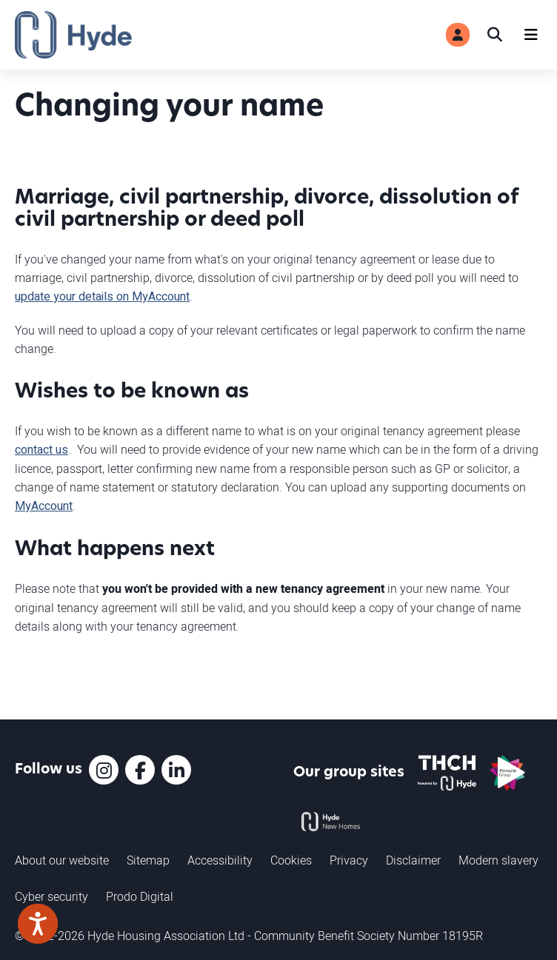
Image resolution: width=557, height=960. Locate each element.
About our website (62, 860)
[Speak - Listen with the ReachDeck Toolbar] (38, 924)
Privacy (349, 860)
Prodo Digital (139, 896)
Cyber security (51, 896)
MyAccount (44, 506)
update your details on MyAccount (102, 297)
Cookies (291, 860)
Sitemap (148, 860)
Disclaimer (413, 860)
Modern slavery (498, 860)
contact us (41, 450)
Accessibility (220, 860)
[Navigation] (531, 35)
